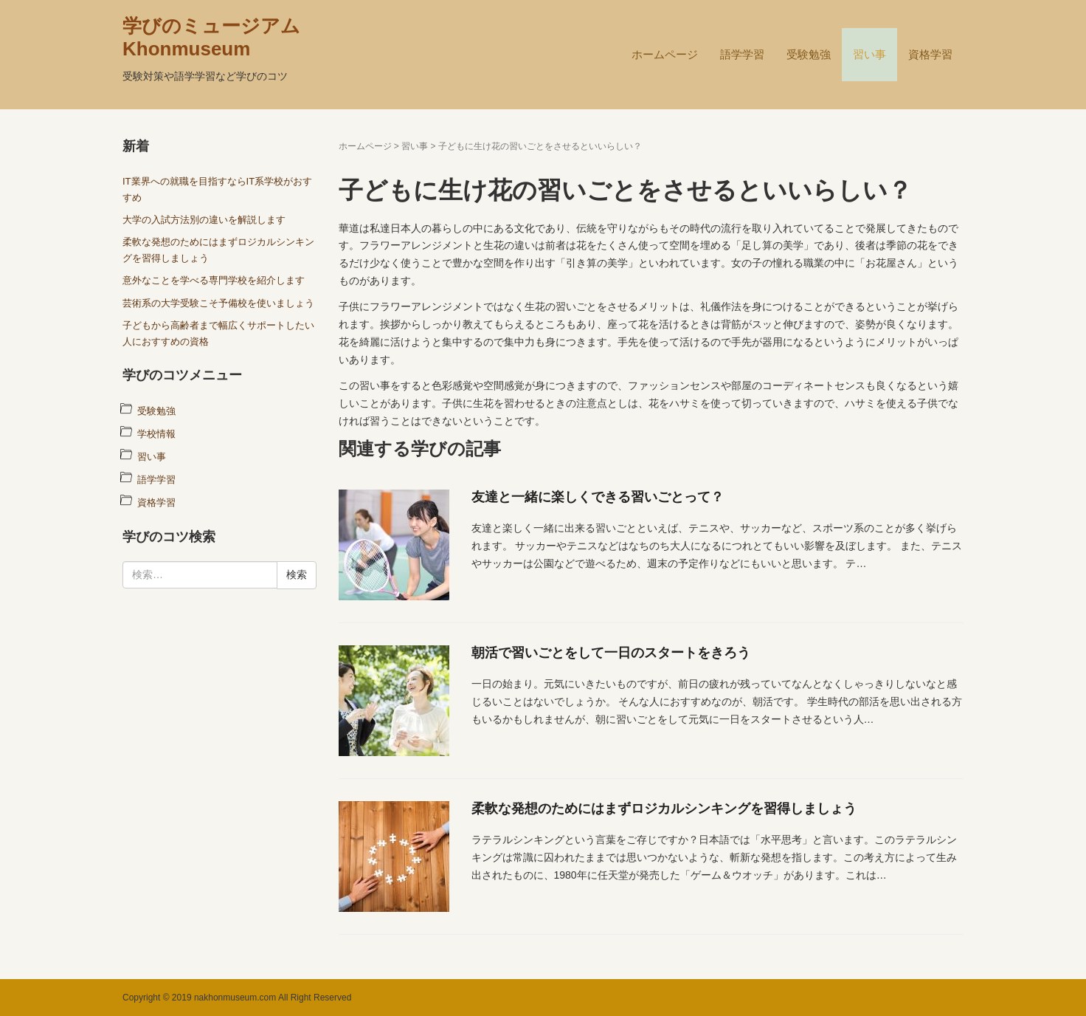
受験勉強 (808, 54)
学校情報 (156, 433)
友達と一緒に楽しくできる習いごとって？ (597, 497)
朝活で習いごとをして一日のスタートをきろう (610, 652)
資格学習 (930, 54)
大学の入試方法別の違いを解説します (204, 219)
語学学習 (742, 54)
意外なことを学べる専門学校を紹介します (213, 280)
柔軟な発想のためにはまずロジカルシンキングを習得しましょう (664, 808)
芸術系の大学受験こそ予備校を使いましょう (218, 303)
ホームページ (665, 54)
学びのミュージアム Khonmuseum (211, 37)
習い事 (869, 54)
